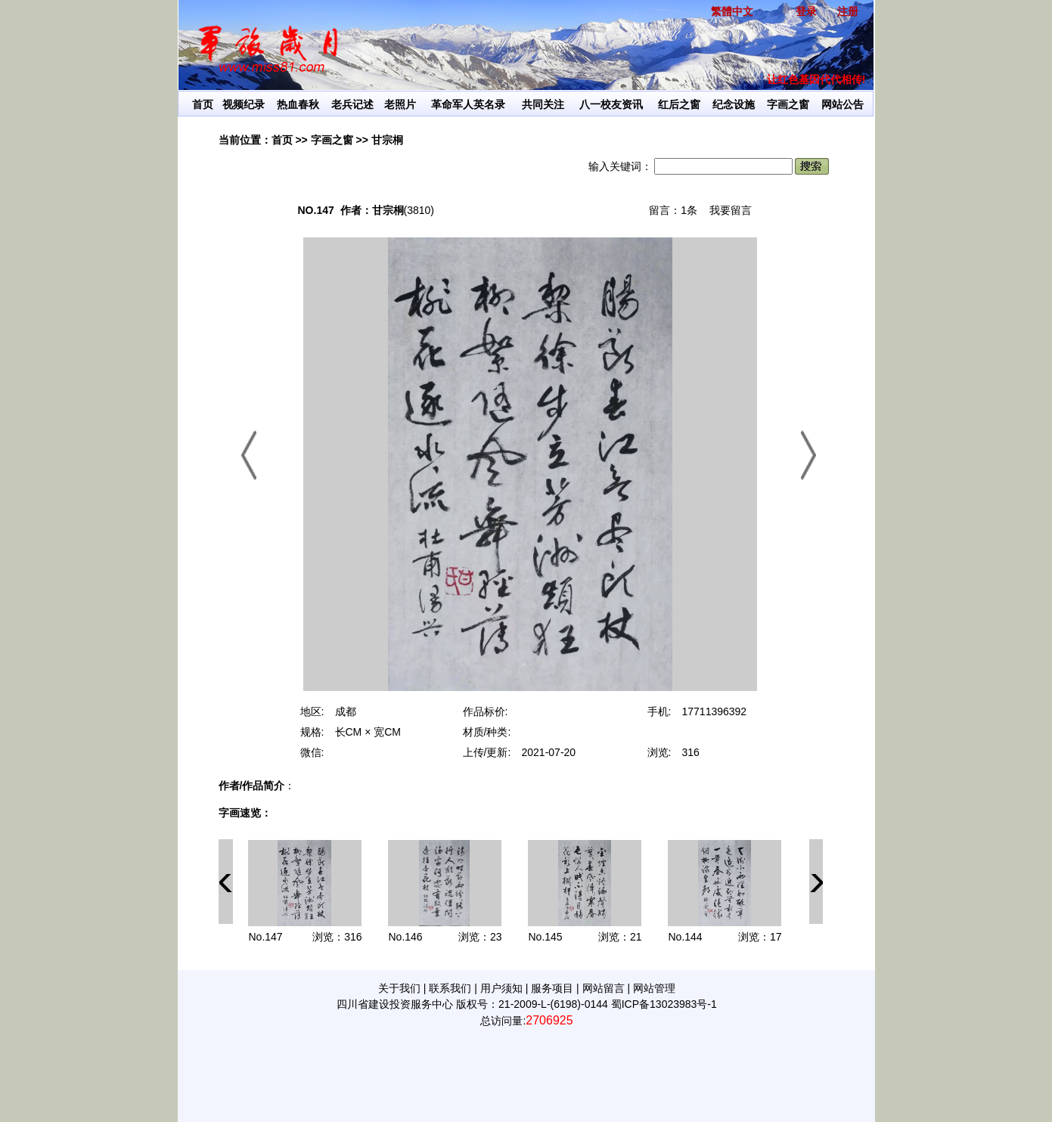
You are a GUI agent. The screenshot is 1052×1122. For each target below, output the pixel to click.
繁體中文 (732, 11)
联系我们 (450, 988)
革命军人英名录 (468, 104)
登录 (806, 11)
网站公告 (842, 104)
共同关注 (543, 104)
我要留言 (730, 210)
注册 (847, 11)
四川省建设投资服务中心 (395, 1004)
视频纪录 (243, 104)
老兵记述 (352, 104)
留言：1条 (673, 210)
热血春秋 (298, 104)
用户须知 (501, 988)
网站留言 (603, 988)
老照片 (400, 104)
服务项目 (552, 988)
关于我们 (399, 988)
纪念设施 (733, 104)
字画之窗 (788, 104)
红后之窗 (679, 104)
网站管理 (654, 988)
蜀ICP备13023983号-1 (664, 1004)
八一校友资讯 (611, 104)
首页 (202, 104)
